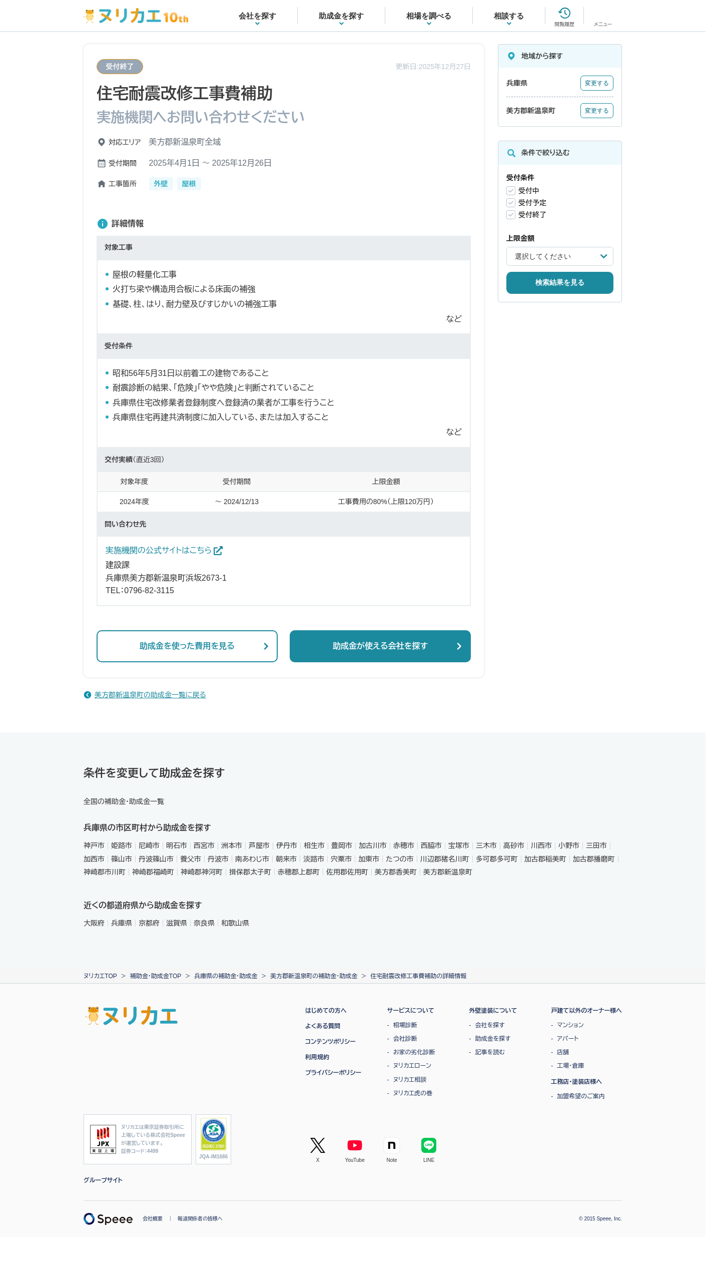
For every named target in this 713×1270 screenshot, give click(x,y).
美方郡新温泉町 (447, 872)
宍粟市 (341, 859)
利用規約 (317, 1057)
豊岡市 (341, 845)
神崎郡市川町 (105, 872)
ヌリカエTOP (100, 976)
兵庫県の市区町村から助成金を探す (147, 827)
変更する (597, 83)
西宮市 (204, 845)
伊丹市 (286, 845)
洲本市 (231, 845)
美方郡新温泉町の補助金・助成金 (313, 976)
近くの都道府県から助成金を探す (143, 905)
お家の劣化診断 (414, 1052)
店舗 (563, 1052)
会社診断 (405, 1038)
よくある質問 (322, 1026)
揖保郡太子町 (250, 872)
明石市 (176, 845)
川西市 (541, 845)
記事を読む (490, 1052)
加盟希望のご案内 (581, 1096)
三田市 (596, 845)
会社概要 (153, 1218)
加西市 (94, 859)
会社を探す (490, 1025)
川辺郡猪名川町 (444, 859)
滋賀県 (176, 923)
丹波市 (218, 859)
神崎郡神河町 (202, 872)
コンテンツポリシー (330, 1041)
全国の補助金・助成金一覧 (124, 801)
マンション (570, 1025)
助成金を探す (493, 1038)
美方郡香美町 (396, 872)
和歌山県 (235, 923)
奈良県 (204, 923)
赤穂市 (403, 845)
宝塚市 (458, 845)
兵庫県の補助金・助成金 (225, 976)
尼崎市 (149, 845)
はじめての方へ (326, 1010)
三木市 (486, 845)
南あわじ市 (252, 859)
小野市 (568, 845)
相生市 (314, 845)
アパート (567, 1038)
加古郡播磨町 (594, 859)
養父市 (190, 859)
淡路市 (313, 859)
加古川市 (373, 845)
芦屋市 (259, 845)
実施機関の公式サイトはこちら (164, 550)
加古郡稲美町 (545, 859)
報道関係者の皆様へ (200, 1218)
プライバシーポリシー (333, 1072)
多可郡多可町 (497, 859)
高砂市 (513, 845)
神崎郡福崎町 (153, 872)
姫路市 (121, 845)
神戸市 (94, 845)
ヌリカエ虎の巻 (412, 1093)
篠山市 (121, 859)
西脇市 (431, 845)
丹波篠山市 (156, 859)
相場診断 (405, 1025)
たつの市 (399, 859)
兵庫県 (121, 923)
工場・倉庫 (570, 1065)
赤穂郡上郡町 (299, 872)
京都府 (149, 923)
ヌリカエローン (412, 1065)
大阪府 (94, 923)
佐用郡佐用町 (347, 872)
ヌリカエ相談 (409, 1079)
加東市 (368, 859)
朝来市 (286, 859)
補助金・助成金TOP (155, 976)
